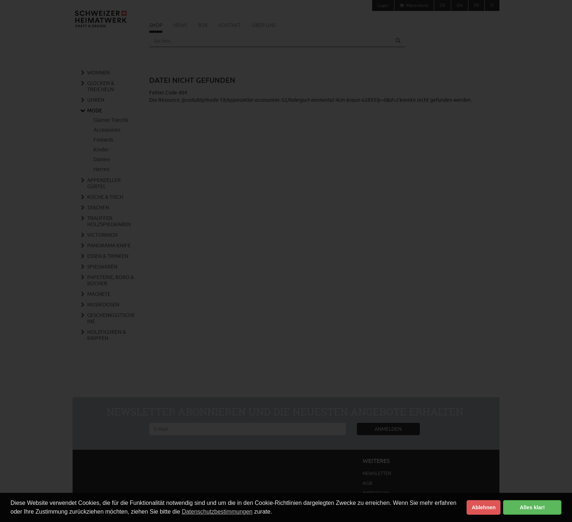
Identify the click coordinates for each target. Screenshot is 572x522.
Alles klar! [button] (532, 507)
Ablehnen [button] (484, 507)
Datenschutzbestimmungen (217, 512)
